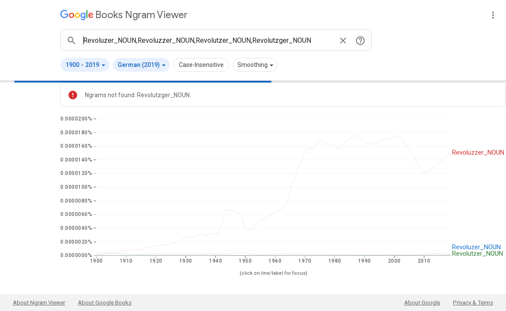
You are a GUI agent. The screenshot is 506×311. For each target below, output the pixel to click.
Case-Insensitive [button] (201, 64)
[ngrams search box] (207, 40)
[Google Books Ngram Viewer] (123, 15)
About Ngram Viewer (39, 302)
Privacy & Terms (473, 302)
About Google (422, 302)
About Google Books (104, 302)
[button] (84, 65)
